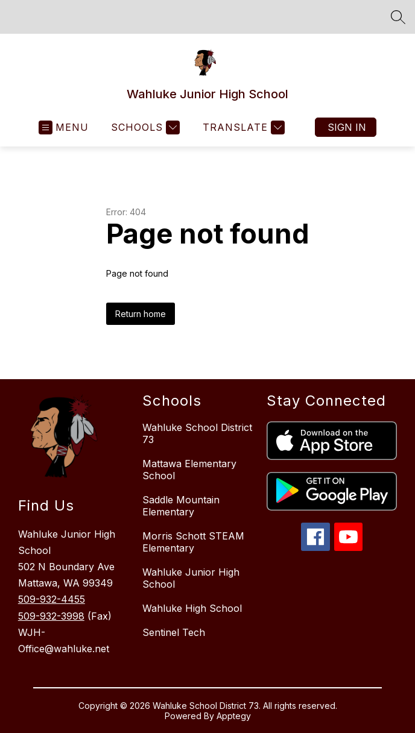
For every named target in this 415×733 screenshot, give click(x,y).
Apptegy (234, 716)
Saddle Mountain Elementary (181, 506)
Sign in (347, 127)
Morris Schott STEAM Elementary (193, 542)
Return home (140, 314)
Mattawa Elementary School (189, 470)
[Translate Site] (242, 127)
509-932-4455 (51, 599)
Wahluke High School (192, 608)
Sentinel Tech (173, 632)
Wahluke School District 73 (197, 433)
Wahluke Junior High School (190, 578)
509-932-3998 (51, 616)
